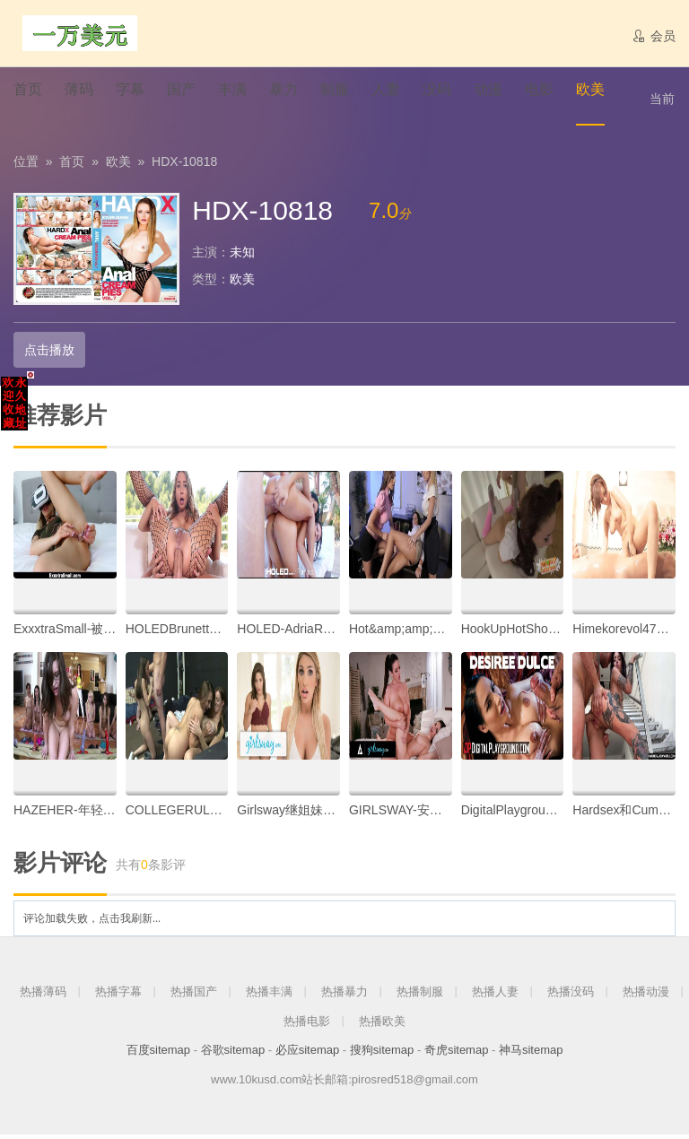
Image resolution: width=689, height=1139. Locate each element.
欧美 (118, 166)
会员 (654, 36)
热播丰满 (269, 996)
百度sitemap (158, 1054)
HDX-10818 (184, 166)
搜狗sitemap (382, 1054)
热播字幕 (118, 996)
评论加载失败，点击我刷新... (92, 923)
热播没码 (570, 996)
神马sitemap (531, 1054)
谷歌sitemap (233, 1054)
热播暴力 (344, 996)
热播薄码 (43, 996)
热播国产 (193, 996)
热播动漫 (646, 996)
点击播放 (47, 354)
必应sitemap (307, 1054)
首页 (71, 166)
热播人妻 (495, 996)
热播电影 (306, 1024)
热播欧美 (382, 1024)
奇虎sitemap (456, 1054)
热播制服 (420, 996)
